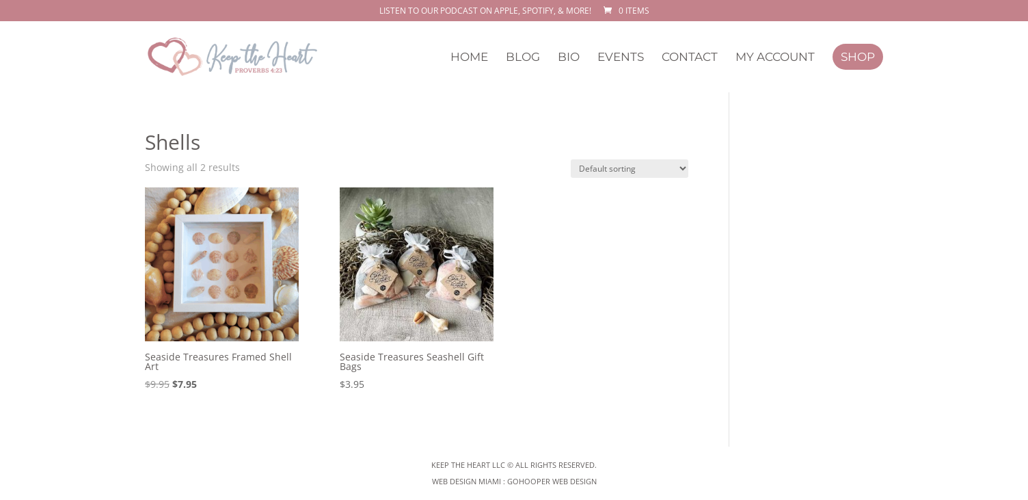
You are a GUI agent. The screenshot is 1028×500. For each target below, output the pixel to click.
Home (469, 58)
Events (620, 58)
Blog (523, 58)
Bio (569, 58)
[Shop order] (629, 168)
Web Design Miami (467, 481)
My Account (775, 58)
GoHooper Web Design (552, 481)
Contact (690, 58)
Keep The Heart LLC (468, 465)
